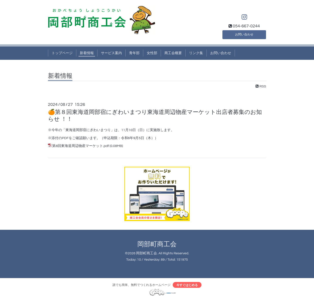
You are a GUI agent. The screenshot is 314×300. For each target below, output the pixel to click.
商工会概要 (173, 53)
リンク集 (196, 53)
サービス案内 (111, 53)
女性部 (152, 53)
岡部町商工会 (157, 244)
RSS (261, 86)
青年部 (134, 53)
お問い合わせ (244, 34)
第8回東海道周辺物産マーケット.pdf (80, 146)
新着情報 (87, 53)
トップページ (62, 53)
